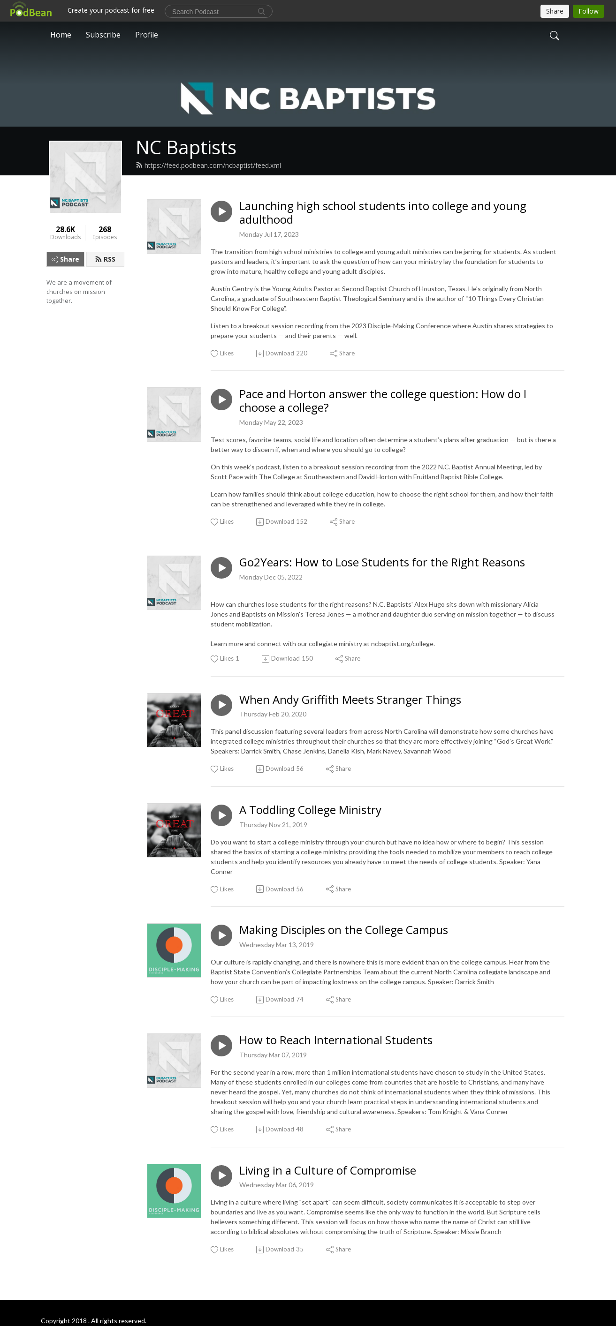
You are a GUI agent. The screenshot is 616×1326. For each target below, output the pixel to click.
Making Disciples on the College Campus (343, 930)
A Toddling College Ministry (310, 810)
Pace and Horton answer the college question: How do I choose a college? (382, 400)
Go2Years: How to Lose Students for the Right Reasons (382, 562)
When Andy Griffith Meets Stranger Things (350, 700)
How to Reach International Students (336, 1040)
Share (65, 259)
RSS (105, 259)
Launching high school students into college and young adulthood (382, 212)
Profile (146, 35)
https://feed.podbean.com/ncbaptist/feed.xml (208, 165)
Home (60, 35)
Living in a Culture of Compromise (327, 1170)
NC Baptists (186, 147)
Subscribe (103, 35)
